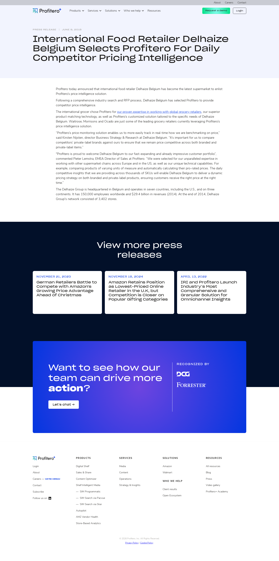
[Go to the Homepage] (47, 458)
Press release (44, 30)
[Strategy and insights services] (139, 485)
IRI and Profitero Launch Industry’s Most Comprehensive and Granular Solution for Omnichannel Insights (209, 290)
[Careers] (53, 479)
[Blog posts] (226, 472)
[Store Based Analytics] (96, 523)
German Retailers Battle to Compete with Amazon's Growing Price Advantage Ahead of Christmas (66, 288)
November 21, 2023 (53, 276)
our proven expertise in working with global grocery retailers (159, 112)
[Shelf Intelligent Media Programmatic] (96, 491)
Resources (154, 11)
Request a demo (216, 10)
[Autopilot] (96, 511)
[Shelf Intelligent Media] (96, 485)
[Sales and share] (96, 472)
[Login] (53, 466)
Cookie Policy (146, 542)
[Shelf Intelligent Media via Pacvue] (96, 498)
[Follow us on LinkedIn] (53, 498)
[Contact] (53, 485)
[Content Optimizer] (96, 479)
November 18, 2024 (126, 276)
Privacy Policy (132, 542)
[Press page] (226, 479)
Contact (242, 2)
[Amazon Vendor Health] (96, 517)
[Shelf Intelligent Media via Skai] (96, 504)
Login (239, 10)
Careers (229, 2)
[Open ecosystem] (183, 466)
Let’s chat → (64, 404)
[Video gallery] (226, 485)
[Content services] (139, 472)
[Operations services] (139, 479)
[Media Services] (139, 466)
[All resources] (226, 466)
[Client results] (183, 472)
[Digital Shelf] (96, 466)
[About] (53, 472)
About (217, 2)
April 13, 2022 (194, 276)
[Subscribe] (53, 492)
